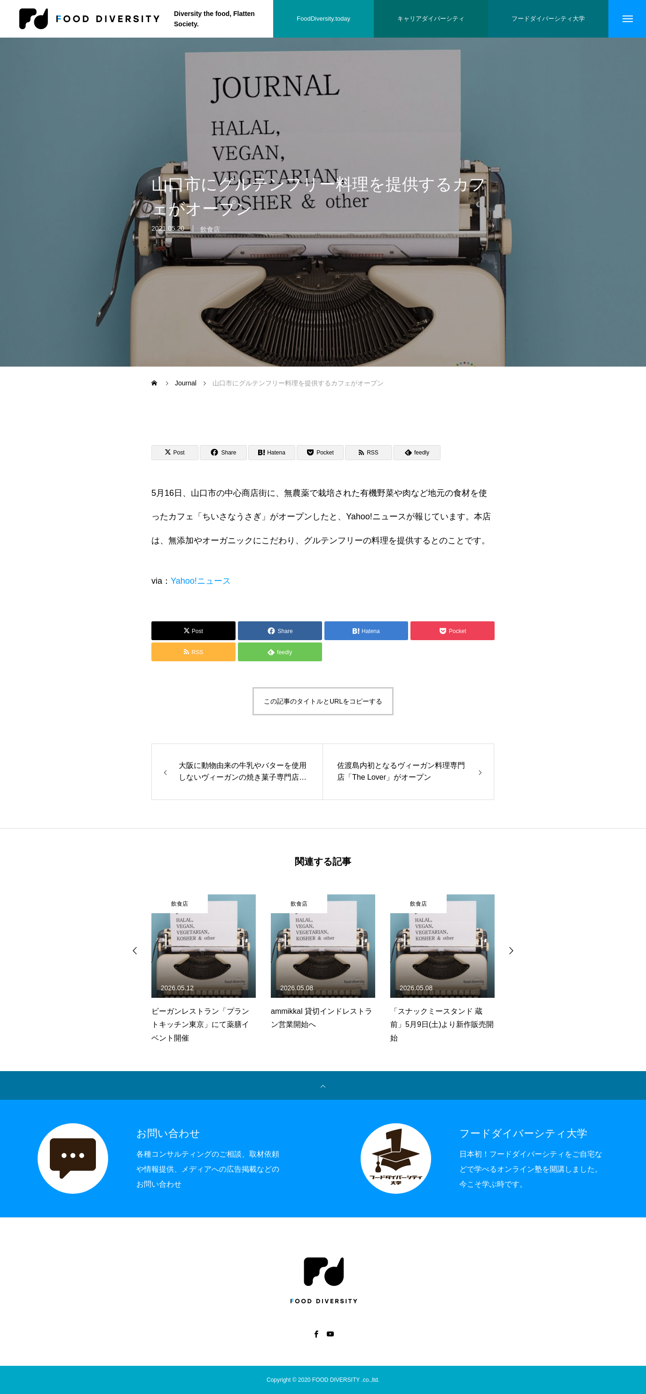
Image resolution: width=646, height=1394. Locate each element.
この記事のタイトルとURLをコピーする (323, 701)
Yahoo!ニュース (201, 581)
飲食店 (210, 234)
